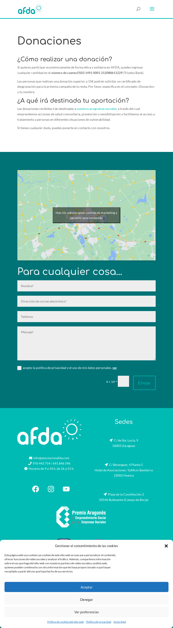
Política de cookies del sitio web (65, 621)
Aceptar (87, 587)
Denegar (86, 599)
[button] (166, 546)
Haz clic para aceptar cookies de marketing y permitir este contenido (86, 215)
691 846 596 (61, 463)
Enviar (144, 382)
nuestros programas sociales (96, 109)
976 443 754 (41, 463)
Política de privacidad (98, 621)
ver (114, 368)
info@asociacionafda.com (51, 458)
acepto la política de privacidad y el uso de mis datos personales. (67, 368)
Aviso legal (120, 621)
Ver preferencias (86, 612)
